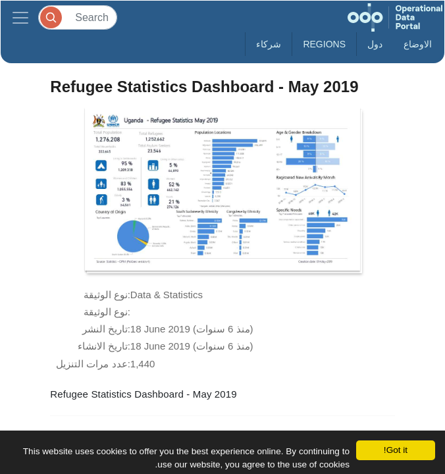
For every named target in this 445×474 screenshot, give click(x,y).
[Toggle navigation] (20, 17)
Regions (324, 44)
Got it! (395, 450)
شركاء (268, 44)
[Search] (77, 17)
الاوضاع (418, 44)
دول (374, 44)
